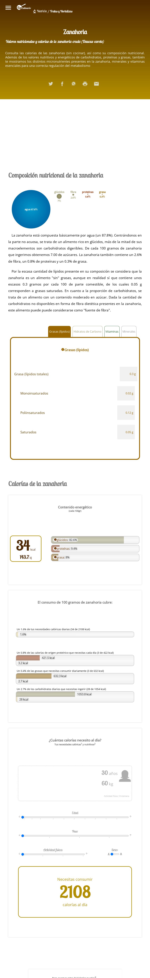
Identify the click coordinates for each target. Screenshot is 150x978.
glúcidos (62, 540)
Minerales (128, 331)
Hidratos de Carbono (88, 331)
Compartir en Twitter (52, 85)
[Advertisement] (75, 134)
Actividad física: (53, 850)
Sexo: (114, 850)
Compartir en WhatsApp (75, 85)
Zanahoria (75, 32)
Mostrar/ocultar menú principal (8, 7)
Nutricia (42, 11)
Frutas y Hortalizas (61, 11)
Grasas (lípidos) (59, 331)
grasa (60, 557)
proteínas (63, 548)
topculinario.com (24, 7)
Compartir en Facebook (63, 85)
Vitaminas (112, 331)
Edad (75, 813)
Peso (75, 831)
